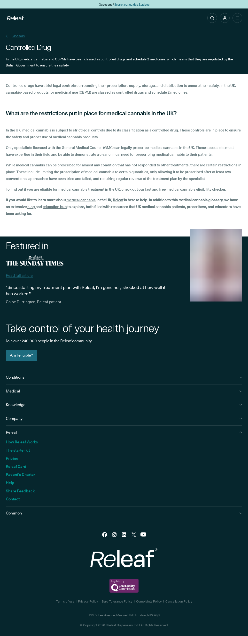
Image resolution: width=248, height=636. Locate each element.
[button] (225, 18)
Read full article (19, 275)
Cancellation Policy (178, 601)
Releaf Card (16, 466)
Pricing (12, 458)
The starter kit (18, 450)
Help (10, 483)
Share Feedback (20, 491)
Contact (13, 499)
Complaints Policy (149, 601)
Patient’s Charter (20, 474)
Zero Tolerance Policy (117, 601)
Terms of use (65, 601)
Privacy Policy (88, 601)
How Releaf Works (22, 442)
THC (148, 4)
